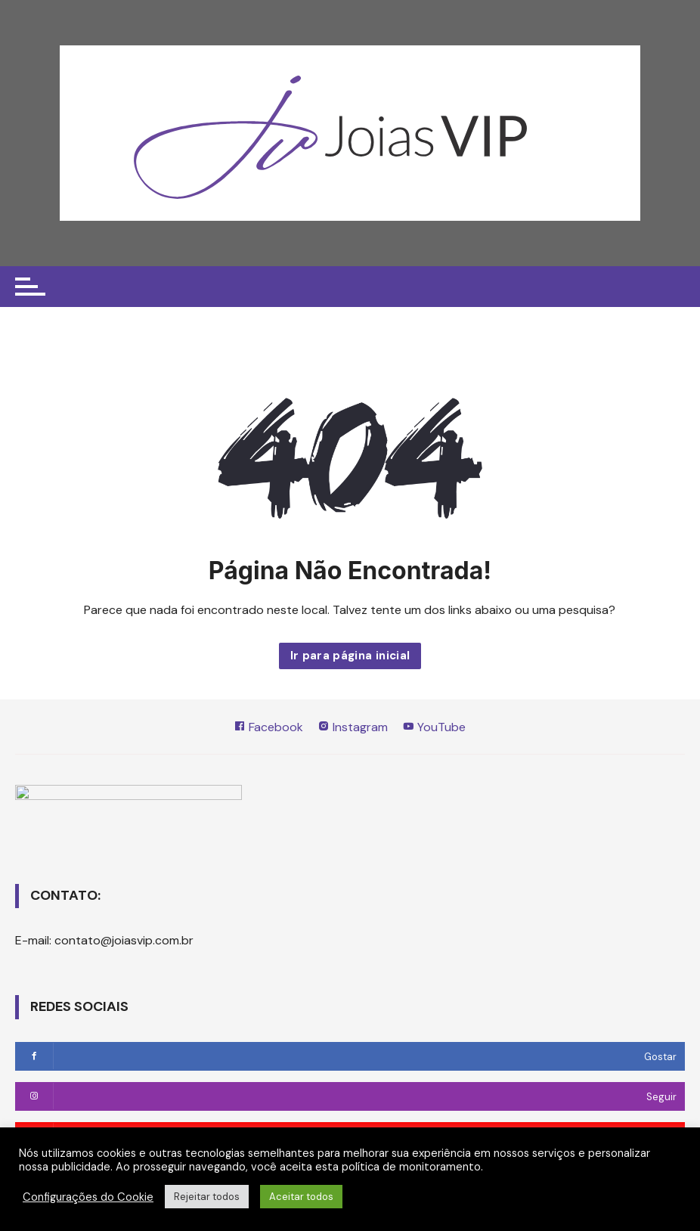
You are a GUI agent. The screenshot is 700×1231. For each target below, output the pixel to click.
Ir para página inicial (350, 655)
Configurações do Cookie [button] (88, 1197)
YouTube (434, 727)
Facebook (268, 727)
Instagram (352, 727)
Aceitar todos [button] (301, 1196)
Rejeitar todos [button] (207, 1196)
